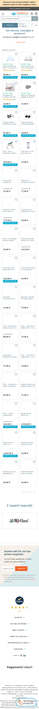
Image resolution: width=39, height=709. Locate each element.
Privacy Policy (30, 579)
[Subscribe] (21, 568)
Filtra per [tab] (10, 25)
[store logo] (19, 13)
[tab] (19, 617)
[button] (36, 25)
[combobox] (19, 18)
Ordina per (21, 24)
